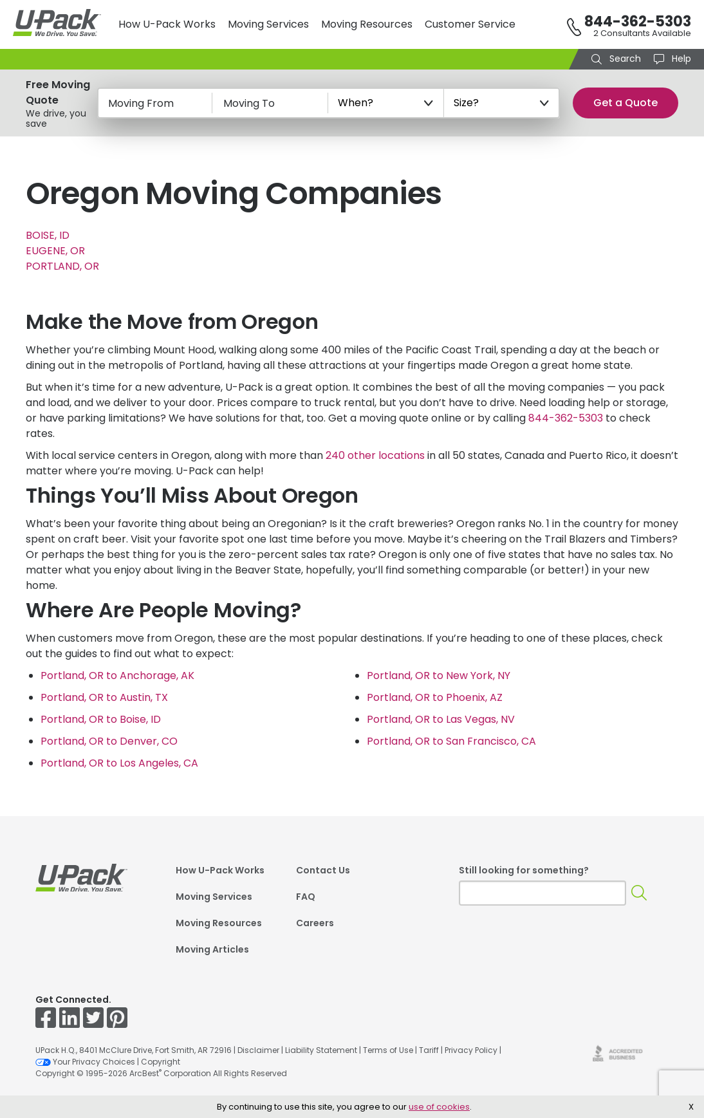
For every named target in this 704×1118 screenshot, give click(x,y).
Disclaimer (258, 1050)
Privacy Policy (471, 1050)
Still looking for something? (524, 870)
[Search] (639, 893)
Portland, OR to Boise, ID (101, 719)
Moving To (249, 103)
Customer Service (470, 24)
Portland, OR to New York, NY (438, 675)
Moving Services (268, 24)
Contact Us (323, 870)
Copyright (160, 1061)
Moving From (141, 103)
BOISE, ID (47, 235)
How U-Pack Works (167, 24)
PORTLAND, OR (62, 266)
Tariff (429, 1050)
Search (624, 58)
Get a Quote (625, 102)
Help (680, 58)
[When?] (386, 103)
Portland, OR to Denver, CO (109, 741)
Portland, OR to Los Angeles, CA (119, 763)
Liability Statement (321, 1050)
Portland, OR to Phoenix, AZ (435, 697)
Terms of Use (388, 1050)
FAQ (305, 896)
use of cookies (439, 1107)
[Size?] (502, 103)
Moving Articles (212, 949)
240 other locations (375, 455)
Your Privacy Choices (85, 1061)
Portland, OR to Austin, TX (104, 697)
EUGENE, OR (55, 250)
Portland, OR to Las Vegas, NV (441, 719)
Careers (315, 923)
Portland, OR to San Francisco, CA (451, 741)
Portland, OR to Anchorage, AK (117, 675)
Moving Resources (366, 24)
